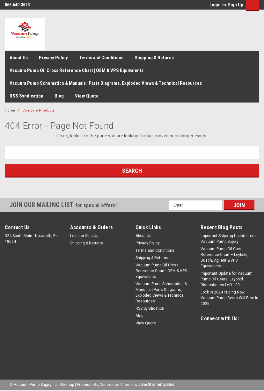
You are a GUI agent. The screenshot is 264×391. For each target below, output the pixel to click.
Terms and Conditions (101, 58)
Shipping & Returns (154, 58)
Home (10, 110)
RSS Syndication (26, 96)
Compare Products (38, 110)
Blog (59, 96)
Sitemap (67, 384)
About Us (19, 58)
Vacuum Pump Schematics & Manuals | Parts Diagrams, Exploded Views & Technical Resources (106, 83)
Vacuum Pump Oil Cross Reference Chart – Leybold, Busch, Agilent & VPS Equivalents (224, 257)
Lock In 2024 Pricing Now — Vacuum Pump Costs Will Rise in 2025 (229, 298)
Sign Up (235, 4)
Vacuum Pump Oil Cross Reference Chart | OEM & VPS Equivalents (76, 70)
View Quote (87, 96)
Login (215, 4)
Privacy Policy (53, 58)
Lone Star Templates (156, 384)
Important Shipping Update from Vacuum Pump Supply (228, 239)
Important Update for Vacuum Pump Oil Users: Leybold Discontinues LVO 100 (227, 279)
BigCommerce (106, 384)
